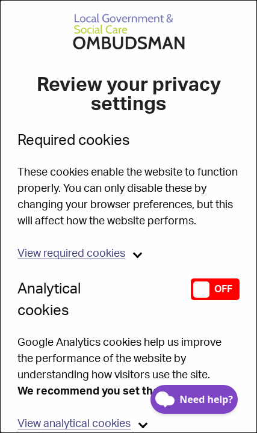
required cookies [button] (71, 253)
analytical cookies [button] (74, 424)
